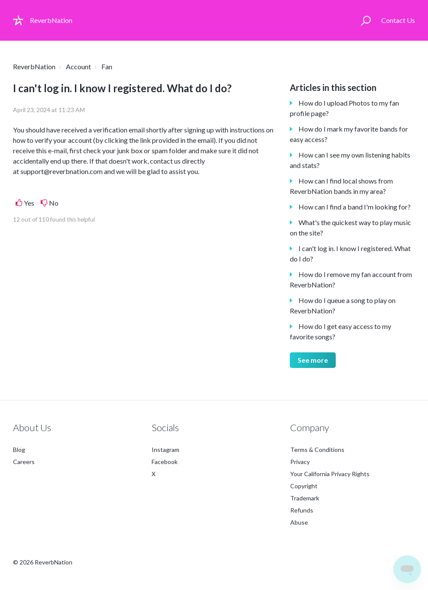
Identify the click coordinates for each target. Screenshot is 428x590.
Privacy (300, 461)
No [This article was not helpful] (53, 203)
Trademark (304, 498)
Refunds (301, 510)
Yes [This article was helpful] (29, 203)
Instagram (165, 449)
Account (78, 66)
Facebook (165, 461)
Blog (19, 449)
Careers (24, 461)
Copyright (304, 486)
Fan (106, 66)
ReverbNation (34, 66)
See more (313, 360)
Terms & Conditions (317, 449)
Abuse (299, 522)
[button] (366, 20)
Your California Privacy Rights (330, 473)
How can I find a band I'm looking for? (354, 207)
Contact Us (398, 20)
